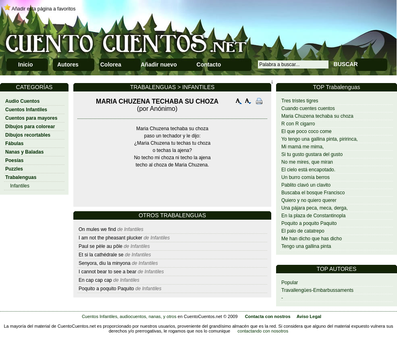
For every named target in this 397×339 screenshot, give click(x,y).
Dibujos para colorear (30, 126)
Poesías (14, 160)
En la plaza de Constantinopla (313, 215)
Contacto (209, 64)
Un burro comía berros (305, 177)
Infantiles (19, 186)
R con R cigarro (298, 124)
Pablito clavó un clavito (305, 185)
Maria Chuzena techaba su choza (317, 116)
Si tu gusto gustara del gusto (312, 154)
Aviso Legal (309, 316)
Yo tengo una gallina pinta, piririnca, (319, 139)
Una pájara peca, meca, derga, (314, 208)
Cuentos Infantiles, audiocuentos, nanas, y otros (129, 316)
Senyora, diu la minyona (105, 263)
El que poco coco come (306, 131)
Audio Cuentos (22, 101)
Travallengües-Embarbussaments (317, 290)
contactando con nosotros (262, 331)
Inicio (25, 64)
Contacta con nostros (268, 316)
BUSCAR (346, 64)
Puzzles (14, 169)
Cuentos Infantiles (26, 109)
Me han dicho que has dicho (311, 238)
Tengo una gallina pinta (306, 246)
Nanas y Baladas (24, 152)
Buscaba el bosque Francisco (313, 192)
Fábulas (14, 143)
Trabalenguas (20, 177)
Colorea (110, 64)
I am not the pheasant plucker (110, 238)
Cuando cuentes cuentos (308, 108)
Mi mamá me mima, (302, 147)
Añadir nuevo (159, 64)
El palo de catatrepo (302, 231)
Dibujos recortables (27, 135)
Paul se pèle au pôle (101, 246)
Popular (289, 282)
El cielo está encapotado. (308, 170)
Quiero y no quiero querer (309, 200)
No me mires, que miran (307, 162)
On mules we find (97, 229)
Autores (68, 64)
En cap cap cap (95, 280)
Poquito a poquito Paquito (309, 223)
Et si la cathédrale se (101, 255)
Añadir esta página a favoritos (44, 9)
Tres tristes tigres (299, 101)
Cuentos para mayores (31, 118)
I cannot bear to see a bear (107, 272)
